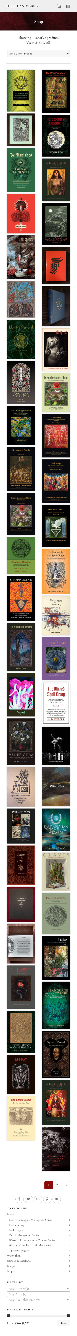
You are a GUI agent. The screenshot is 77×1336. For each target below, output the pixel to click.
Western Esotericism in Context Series (32, 1240)
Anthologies (16, 1230)
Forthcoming (16, 1225)
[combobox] (38, 1288)
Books (10, 1214)
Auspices (12, 1271)
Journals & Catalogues (20, 1261)
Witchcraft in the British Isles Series (30, 1245)
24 (36, 43)
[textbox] (38, 1289)
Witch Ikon (14, 1256)
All (48, 43)
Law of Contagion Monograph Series (30, 1220)
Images (11, 1266)
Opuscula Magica (19, 1250)
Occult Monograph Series (24, 1235)
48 (42, 43)
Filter (63, 1323)
